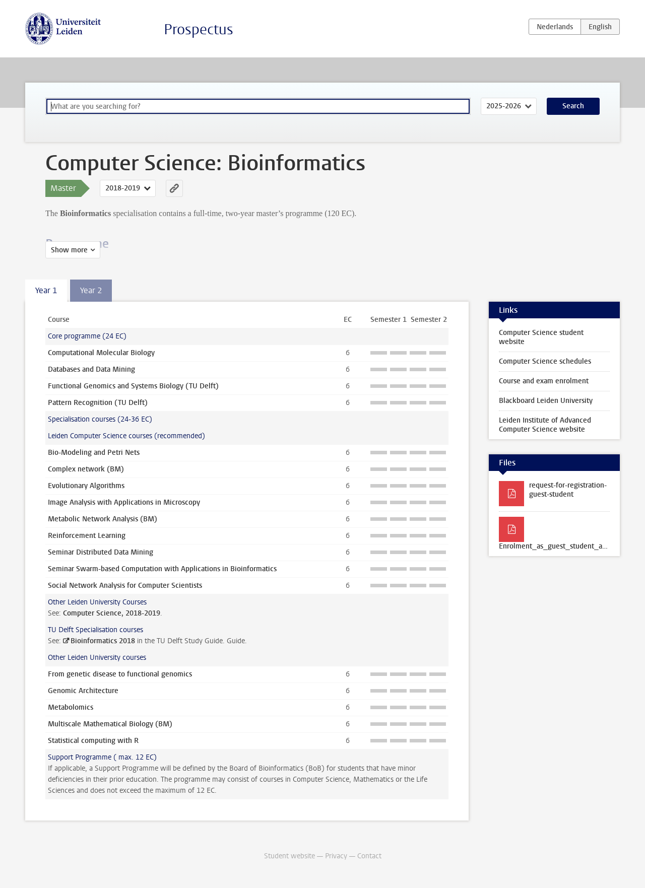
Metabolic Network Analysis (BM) (102, 519)
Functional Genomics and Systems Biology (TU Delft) (133, 386)
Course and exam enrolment (544, 381)
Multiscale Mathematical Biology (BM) (110, 724)
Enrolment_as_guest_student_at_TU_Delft (559, 546)
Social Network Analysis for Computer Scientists (125, 585)
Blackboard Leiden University (546, 400)
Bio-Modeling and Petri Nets (94, 452)
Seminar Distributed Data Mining (100, 552)
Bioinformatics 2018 (103, 641)
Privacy (336, 856)
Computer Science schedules (545, 361)
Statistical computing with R (93, 740)
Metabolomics (70, 707)
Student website (289, 856)
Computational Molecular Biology (101, 353)
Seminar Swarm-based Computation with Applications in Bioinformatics (162, 569)
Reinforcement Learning (86, 535)
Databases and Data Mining (91, 369)
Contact (369, 856)
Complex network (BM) (86, 469)
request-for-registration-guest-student (568, 490)
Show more (69, 250)
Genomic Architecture (83, 691)
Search (573, 106)
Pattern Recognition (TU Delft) (98, 402)
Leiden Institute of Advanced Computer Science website (545, 425)
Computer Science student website (541, 337)
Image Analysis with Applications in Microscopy (124, 502)
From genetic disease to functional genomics (120, 674)
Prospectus (198, 29)
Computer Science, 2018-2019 (111, 613)
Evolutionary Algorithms (86, 486)
